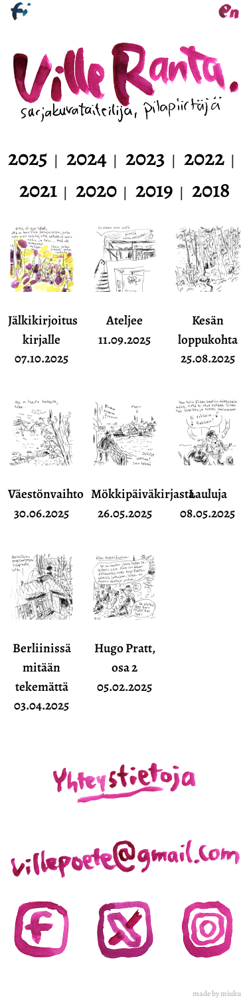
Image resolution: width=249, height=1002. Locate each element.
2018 (211, 189)
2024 (86, 157)
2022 (204, 157)
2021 (38, 189)
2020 (96, 189)
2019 (154, 189)
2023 (145, 157)
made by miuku (217, 993)
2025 (28, 157)
